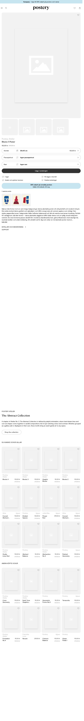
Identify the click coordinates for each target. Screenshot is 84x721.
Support (5, 230)
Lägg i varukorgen (41, 171)
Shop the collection (11, 432)
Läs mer (4, 222)
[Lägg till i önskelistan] (78, 15)
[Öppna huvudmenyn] (1, 8)
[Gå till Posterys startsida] (41, 8)
